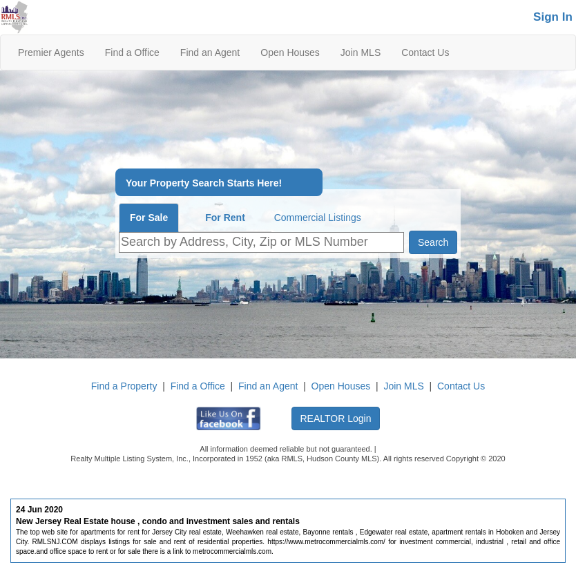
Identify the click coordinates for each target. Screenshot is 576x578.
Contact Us (425, 52)
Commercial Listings (317, 217)
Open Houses (290, 52)
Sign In (553, 16)
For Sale (149, 217)
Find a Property (124, 386)
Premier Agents (51, 52)
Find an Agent (210, 52)
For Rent (225, 217)
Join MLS (360, 52)
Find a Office (132, 52)
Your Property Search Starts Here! (204, 183)
